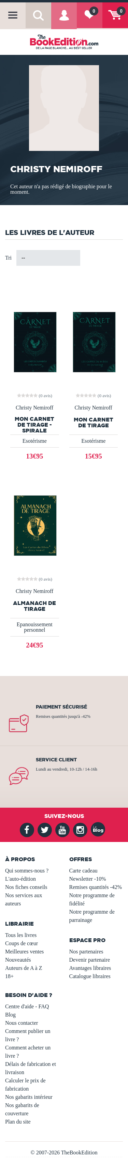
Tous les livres (21, 935)
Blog (10, 1015)
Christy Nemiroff (34, 408)
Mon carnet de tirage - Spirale (34, 424)
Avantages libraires (90, 968)
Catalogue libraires (90, 976)
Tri (8, 258)
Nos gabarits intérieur (29, 1097)
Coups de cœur (21, 943)
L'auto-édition (20, 879)
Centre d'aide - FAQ (27, 1006)
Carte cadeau (83, 871)
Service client (56, 759)
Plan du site (18, 1122)
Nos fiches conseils (26, 887)
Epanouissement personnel (35, 627)
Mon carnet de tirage (93, 422)
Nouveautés (18, 960)
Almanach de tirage (34, 606)
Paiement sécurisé (61, 707)
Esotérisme (35, 441)
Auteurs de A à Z (23, 968)
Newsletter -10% (87, 879)
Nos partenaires (86, 951)
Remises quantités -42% (95, 887)
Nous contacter (21, 1023)
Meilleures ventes (24, 951)
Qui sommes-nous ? (26, 871)
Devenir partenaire (89, 960)
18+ (9, 976)
